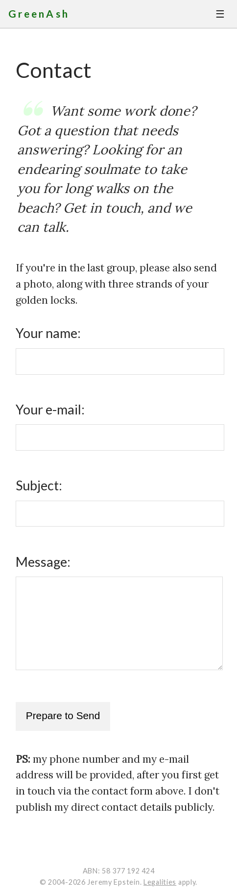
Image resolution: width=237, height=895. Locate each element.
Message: (43, 562)
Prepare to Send (63, 715)
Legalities (159, 882)
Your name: (48, 333)
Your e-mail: (50, 409)
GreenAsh (39, 13)
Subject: (39, 485)
